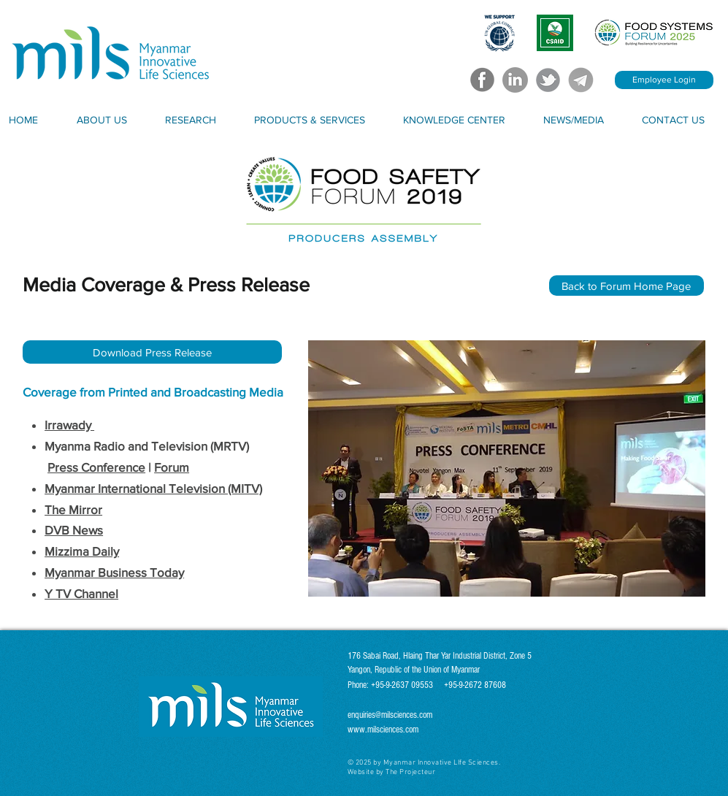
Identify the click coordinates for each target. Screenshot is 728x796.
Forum (171, 467)
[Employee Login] (664, 80)
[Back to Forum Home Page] (626, 285)
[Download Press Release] (152, 352)
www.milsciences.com (383, 729)
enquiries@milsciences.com (390, 715)
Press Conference (96, 467)
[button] (113, 119)
